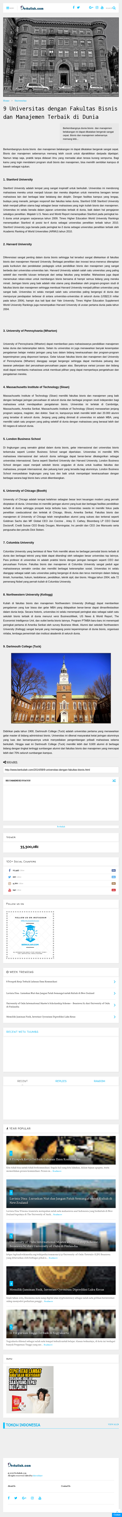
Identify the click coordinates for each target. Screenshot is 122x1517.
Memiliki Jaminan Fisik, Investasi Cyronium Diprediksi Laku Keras (57, 1290)
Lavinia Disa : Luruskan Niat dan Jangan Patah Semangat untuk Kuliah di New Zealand (61, 1201)
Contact (117, 1515)
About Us (11, 1486)
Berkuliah (61, 827)
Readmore (57, 1171)
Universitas (21, 100)
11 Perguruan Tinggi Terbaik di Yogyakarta (39, 1333)
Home (6, 100)
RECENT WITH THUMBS (22, 1032)
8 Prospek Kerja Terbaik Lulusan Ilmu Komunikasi (45, 1159)
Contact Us (65, 1486)
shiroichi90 (38, 1476)
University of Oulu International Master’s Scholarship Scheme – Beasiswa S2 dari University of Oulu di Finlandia (55, 1244)
